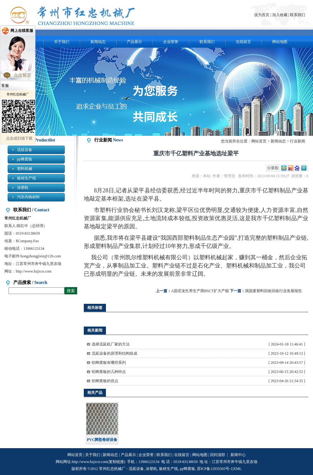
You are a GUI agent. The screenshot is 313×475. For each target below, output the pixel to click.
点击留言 (22, 75)
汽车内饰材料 (28, 197)
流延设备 (24, 149)
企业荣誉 (170, 41)
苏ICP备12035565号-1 (215, 468)
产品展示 (134, 41)
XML (237, 468)
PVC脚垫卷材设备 (102, 439)
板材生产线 (26, 178)
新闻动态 (98, 41)
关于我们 (61, 41)
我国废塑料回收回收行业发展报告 (273, 291)
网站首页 (259, 141)
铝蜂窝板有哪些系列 (109, 362)
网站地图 (279, 41)
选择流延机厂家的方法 (111, 344)
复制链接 (116, 462)
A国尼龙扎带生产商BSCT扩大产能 (200, 291)
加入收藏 (279, 15)
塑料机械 (24, 168)
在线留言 (243, 41)
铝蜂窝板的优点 (105, 381)
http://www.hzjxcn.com (34, 271)
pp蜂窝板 (24, 159)
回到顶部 (217, 455)
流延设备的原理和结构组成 (114, 353)
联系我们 (297, 15)
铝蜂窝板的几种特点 (109, 372)
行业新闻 (297, 141)
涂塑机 (22, 187)
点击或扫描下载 (19, 138)
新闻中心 (238, 455)
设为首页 (262, 15)
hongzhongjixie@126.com (41, 256)
